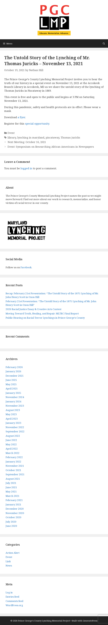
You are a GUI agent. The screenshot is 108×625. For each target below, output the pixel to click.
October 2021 (13, 470)
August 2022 (13, 435)
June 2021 (11, 487)
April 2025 (12, 388)
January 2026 (13, 371)
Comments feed (14, 601)
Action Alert (12, 552)
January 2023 (13, 422)
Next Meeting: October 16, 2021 (27, 142)
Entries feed (12, 596)
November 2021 (15, 465)
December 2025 (15, 375)
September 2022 (15, 431)
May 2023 (11, 414)
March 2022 (12, 453)
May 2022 (11, 444)
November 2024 (15, 397)
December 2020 (15, 508)
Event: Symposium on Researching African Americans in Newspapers (51, 146)
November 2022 (15, 427)
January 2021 (13, 504)
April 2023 (12, 418)
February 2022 (14, 457)
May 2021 (11, 491)
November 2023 (15, 405)
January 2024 (13, 401)
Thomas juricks (70, 137)
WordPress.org (14, 605)
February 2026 (14, 367)
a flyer (21, 117)
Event (11, 133)
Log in (9, 592)
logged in (26, 168)
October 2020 (13, 517)
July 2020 (11, 521)
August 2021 (13, 478)
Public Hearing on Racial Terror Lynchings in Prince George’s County (45, 317)
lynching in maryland (30, 137)
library (12, 137)
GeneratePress (90, 620)
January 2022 (13, 461)
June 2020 (11, 525)
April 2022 (12, 448)
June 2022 (11, 440)
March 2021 (12, 495)
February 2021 (14, 500)
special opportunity (37, 123)
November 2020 (15, 513)
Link (8, 561)
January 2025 (13, 392)
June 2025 (11, 380)
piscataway (52, 137)
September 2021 (15, 474)
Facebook (26, 267)
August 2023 (13, 410)
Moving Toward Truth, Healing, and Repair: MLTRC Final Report (42, 313)
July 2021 (11, 483)
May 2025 (11, 384)
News (9, 565)
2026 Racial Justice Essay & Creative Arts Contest (33, 309)
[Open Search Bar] (104, 43)
